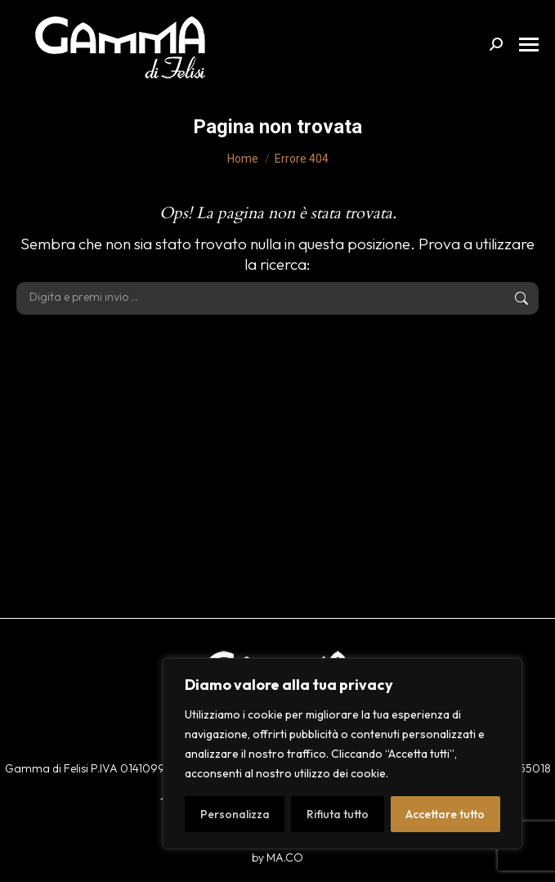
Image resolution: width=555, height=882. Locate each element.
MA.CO (284, 857)
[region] (342, 753)
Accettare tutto (445, 814)
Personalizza (235, 814)
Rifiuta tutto (338, 814)
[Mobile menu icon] (529, 44)
